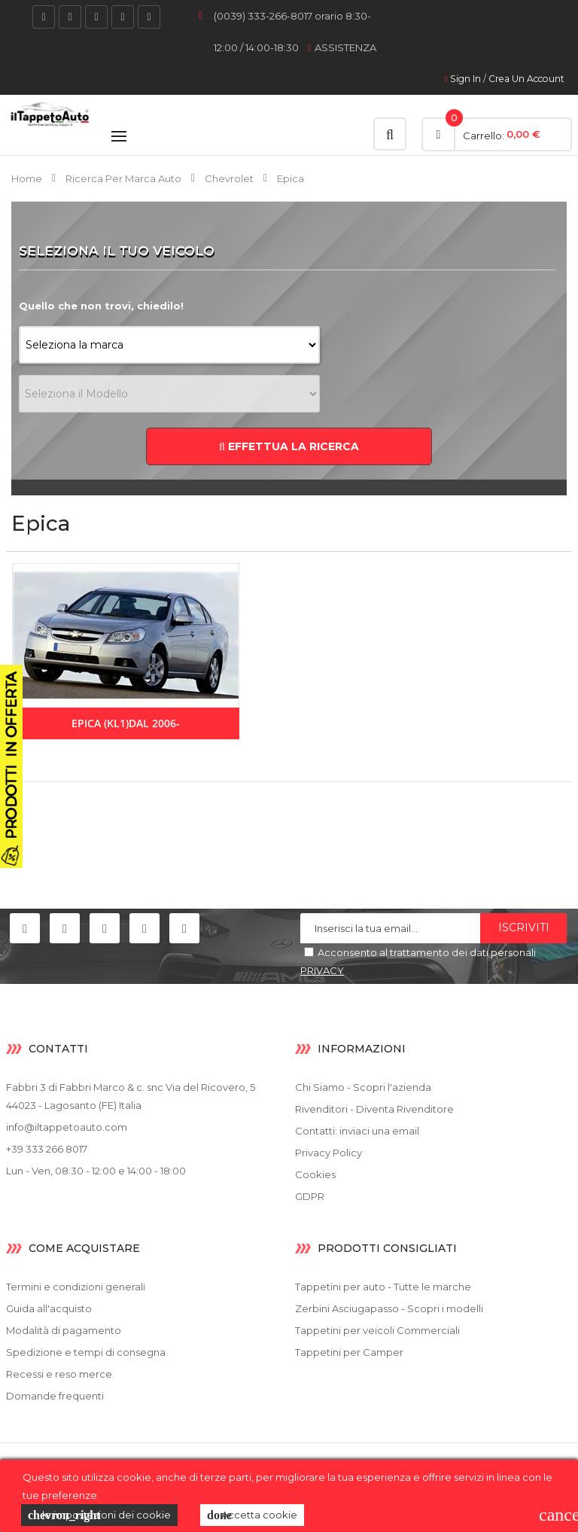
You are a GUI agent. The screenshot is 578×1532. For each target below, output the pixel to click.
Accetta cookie (252, 1515)
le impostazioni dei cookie (99, 1515)
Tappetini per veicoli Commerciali (377, 1330)
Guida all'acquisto (49, 1308)
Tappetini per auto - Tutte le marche (383, 1287)
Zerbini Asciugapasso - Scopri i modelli (389, 1308)
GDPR (309, 1196)
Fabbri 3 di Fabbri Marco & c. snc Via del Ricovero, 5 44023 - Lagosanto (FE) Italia (130, 1096)
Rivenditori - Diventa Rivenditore (374, 1109)
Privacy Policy (328, 1153)
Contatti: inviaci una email (357, 1131)
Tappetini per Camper (349, 1352)
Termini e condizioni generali (75, 1287)
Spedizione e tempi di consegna (86, 1352)
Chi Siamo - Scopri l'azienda (363, 1087)
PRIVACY (322, 970)
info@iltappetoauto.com (66, 1127)
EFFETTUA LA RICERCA (289, 446)
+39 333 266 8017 (46, 1149)
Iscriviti (523, 927)
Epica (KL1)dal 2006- (125, 723)
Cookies (315, 1174)
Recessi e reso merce (59, 1374)
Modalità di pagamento (63, 1330)
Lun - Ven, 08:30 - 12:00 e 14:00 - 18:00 (96, 1171)
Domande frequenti (55, 1396)
